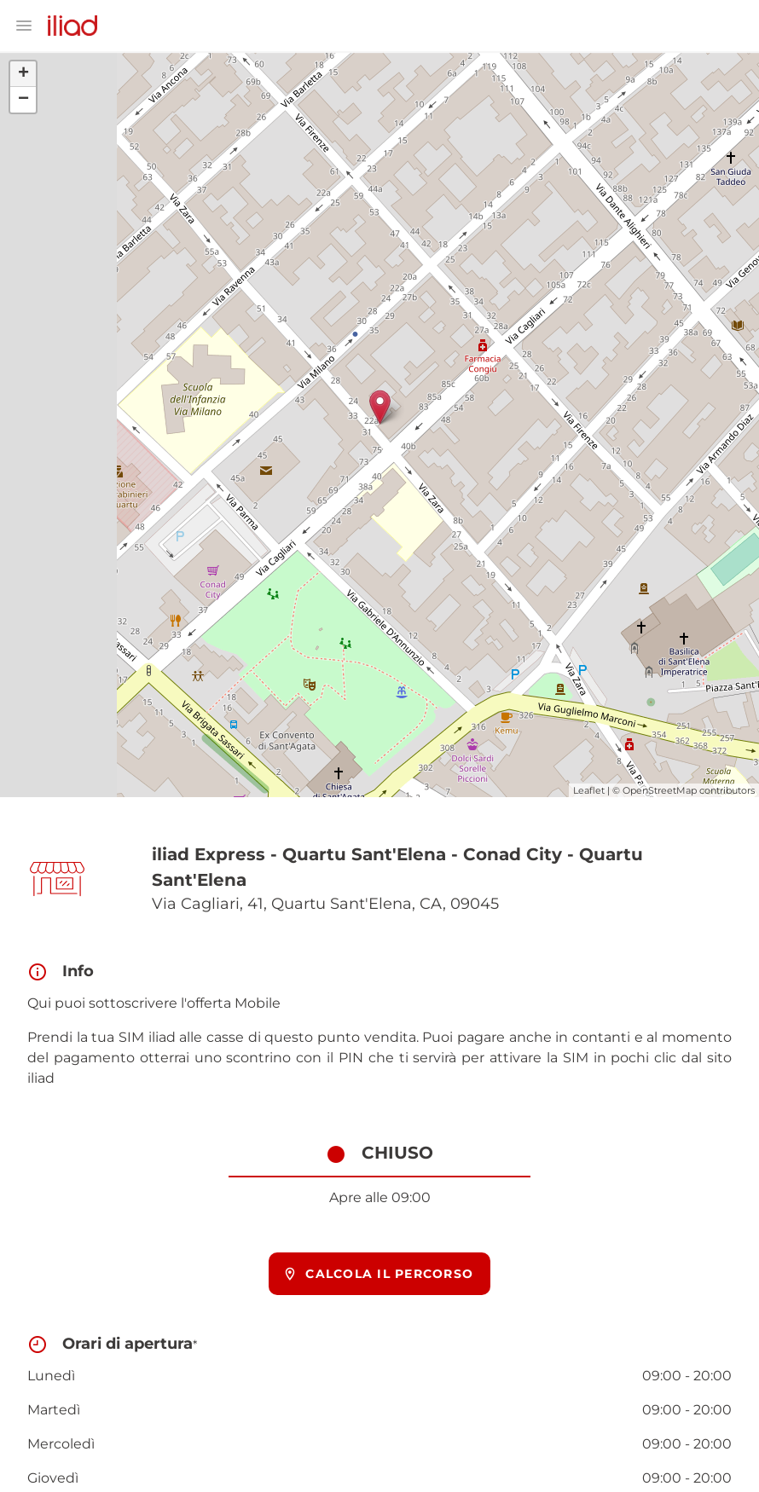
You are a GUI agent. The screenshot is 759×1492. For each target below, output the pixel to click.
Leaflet (589, 790)
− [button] (23, 100)
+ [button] (23, 74)
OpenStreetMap (660, 790)
